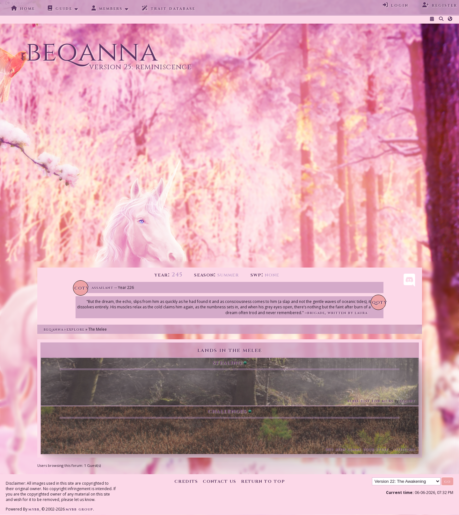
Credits (186, 481)
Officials (404, 449)
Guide (60, 8)
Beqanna (53, 329)
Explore (75, 329)
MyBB (34, 509)
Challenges (227, 411)
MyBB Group (79, 509)
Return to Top (263, 481)
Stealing (227, 362)
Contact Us (219, 481)
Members (107, 8)
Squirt (407, 401)
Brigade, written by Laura (337, 313)
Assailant (102, 287)
